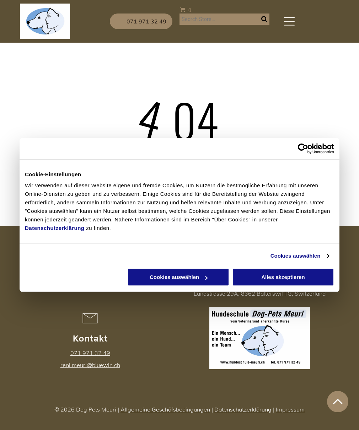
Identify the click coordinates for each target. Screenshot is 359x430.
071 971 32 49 (90, 352)
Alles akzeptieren (283, 277)
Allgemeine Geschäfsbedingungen (165, 409)
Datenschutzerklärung (55, 228)
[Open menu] (289, 21)
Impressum (290, 409)
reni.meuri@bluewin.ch (90, 365)
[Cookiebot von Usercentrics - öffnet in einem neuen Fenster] (303, 148)
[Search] (224, 19)
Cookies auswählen (295, 256)
